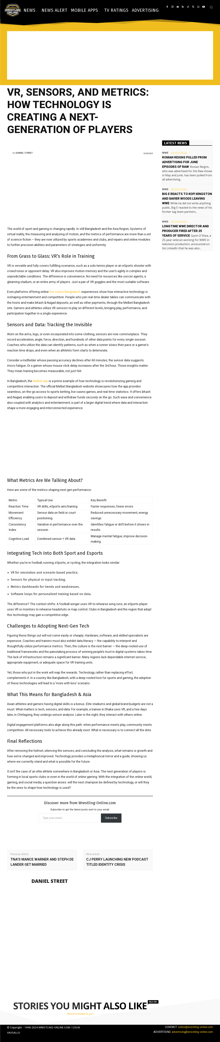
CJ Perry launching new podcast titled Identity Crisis (117, 862)
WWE (165, 153)
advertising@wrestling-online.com (192, 1032)
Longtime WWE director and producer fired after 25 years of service (185, 230)
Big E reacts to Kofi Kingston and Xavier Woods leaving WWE (187, 198)
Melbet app (40, 381)
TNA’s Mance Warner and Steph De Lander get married (42, 862)
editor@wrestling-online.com (195, 1027)
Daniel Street (24, 153)
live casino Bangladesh (65, 292)
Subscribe (111, 818)
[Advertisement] (110, 55)
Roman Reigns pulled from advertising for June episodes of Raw (184, 162)
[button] (211, 7)
